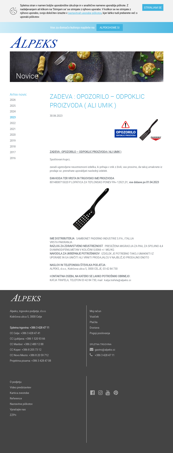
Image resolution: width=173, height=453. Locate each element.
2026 (13, 100)
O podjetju (15, 382)
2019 (13, 140)
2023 (13, 117)
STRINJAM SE (153, 7)
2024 (13, 111)
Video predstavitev (20, 387)
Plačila (93, 322)
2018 (13, 146)
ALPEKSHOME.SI (110, 27)
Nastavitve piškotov (21, 404)
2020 (13, 134)
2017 (13, 152)
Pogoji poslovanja (100, 333)
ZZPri (13, 415)
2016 (13, 158)
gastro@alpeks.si (105, 349)
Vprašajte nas (18, 409)
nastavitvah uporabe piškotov (85, 13)
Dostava (94, 327)
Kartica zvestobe (19, 393)
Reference (16, 398)
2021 (13, 129)
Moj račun (95, 311)
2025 (13, 105)
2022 (13, 123)
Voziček (94, 316)
